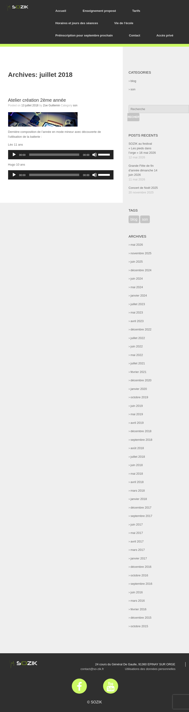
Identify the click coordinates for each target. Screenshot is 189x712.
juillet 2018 (138, 456)
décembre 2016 (141, 566)
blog (133, 81)
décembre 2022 (141, 329)
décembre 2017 (141, 507)
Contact (134, 35)
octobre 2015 (139, 626)
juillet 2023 (138, 304)
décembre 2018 (141, 431)
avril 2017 (137, 541)
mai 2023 (137, 312)
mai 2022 (137, 355)
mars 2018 (138, 490)
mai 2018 (137, 473)
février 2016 (139, 609)
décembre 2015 (141, 617)
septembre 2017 (141, 516)
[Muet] (94, 154)
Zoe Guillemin (51, 105)
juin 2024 (137, 278)
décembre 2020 (141, 380)
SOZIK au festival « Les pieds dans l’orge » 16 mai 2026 (142, 148)
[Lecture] (14, 154)
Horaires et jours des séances (76, 23)
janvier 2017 (139, 558)
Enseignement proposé (99, 11)
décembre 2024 (141, 270)
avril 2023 (137, 321)
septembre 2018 (141, 439)
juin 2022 (137, 346)
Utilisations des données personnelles (150, 669)
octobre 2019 (139, 397)
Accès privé (164, 35)
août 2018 (137, 448)
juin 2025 (137, 261)
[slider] (54, 155)
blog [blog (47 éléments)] (133, 219)
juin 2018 (137, 465)
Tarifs (136, 11)
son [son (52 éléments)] (145, 219)
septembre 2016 (141, 583)
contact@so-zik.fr (92, 669)
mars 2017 (138, 550)
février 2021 (139, 372)
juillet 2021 (138, 363)
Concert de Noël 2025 (143, 187)
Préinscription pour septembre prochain (84, 35)
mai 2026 (137, 244)
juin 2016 (137, 592)
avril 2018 (137, 482)
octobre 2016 (139, 575)
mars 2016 (138, 600)
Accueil (60, 11)
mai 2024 (137, 287)
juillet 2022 (138, 338)
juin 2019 (137, 406)
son (75, 105)
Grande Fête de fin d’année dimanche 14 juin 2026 (143, 170)
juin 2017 (137, 524)
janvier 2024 (139, 295)
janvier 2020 (139, 389)
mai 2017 (137, 533)
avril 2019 (137, 423)
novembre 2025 (141, 253)
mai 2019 (137, 414)
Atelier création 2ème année (37, 100)
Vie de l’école (123, 23)
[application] (60, 154)
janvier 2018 (139, 499)
